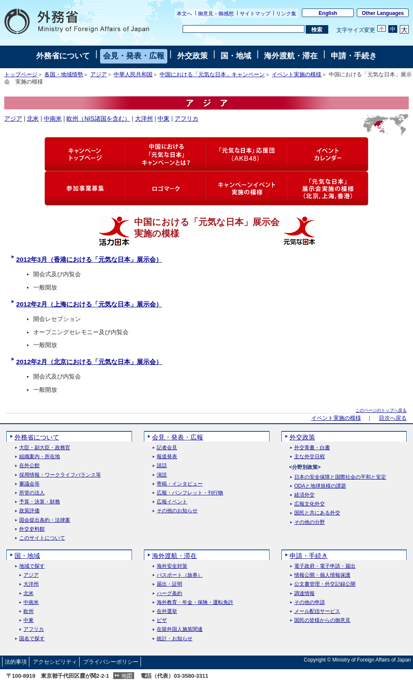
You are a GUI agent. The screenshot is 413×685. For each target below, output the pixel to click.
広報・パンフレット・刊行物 (190, 493)
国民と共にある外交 (317, 513)
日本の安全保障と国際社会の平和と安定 (340, 477)
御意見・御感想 (216, 14)
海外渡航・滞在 (291, 56)
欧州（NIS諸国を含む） (98, 118)
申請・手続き (354, 56)
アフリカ (186, 118)
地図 (126, 676)
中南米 (53, 118)
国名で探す (32, 639)
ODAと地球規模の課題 (320, 486)
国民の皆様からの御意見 (322, 620)
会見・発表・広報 (133, 56)
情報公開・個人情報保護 (322, 575)
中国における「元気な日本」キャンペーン (212, 75)
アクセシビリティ (55, 662)
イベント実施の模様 (296, 75)
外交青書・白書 (312, 448)
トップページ (20, 75)
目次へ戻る (393, 418)
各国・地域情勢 (63, 75)
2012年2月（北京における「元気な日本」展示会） (89, 361)
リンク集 (286, 14)
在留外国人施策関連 (180, 629)
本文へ (184, 14)
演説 (162, 475)
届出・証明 (169, 584)
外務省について (63, 56)
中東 (163, 118)
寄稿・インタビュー (180, 484)
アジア (98, 75)
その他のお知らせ (177, 511)
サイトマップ (255, 14)
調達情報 (304, 593)
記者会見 (167, 448)
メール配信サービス (317, 611)
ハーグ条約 (169, 593)
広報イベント (172, 502)
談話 (162, 465)
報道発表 (167, 457)
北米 (33, 118)
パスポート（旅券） (180, 575)
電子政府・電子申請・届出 (325, 566)
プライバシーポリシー (110, 662)
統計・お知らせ (174, 639)
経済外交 (304, 495)
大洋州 (144, 118)
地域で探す (32, 566)
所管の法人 (32, 493)
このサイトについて (42, 538)
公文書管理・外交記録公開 (325, 584)
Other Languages (383, 13)
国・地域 (236, 56)
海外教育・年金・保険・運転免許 (195, 602)
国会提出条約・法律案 (44, 520)
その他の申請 (309, 602)
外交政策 (192, 56)
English (328, 13)
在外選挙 (167, 611)
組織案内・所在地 (39, 457)
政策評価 (29, 511)
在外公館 (29, 465)
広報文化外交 (309, 504)
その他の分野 (309, 522)
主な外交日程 (309, 457)
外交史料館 (32, 529)
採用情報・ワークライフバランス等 (60, 475)
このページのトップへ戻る (381, 410)
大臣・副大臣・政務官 (44, 448)
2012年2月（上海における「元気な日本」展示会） (89, 304)
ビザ (162, 620)
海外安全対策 (172, 566)
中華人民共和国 (133, 75)
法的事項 (16, 662)
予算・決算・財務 (39, 502)
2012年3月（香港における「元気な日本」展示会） (89, 259)
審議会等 (29, 484)
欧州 (28, 611)
